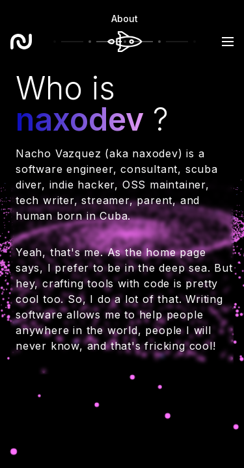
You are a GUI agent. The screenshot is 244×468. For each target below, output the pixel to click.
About (124, 18)
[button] (227, 41)
